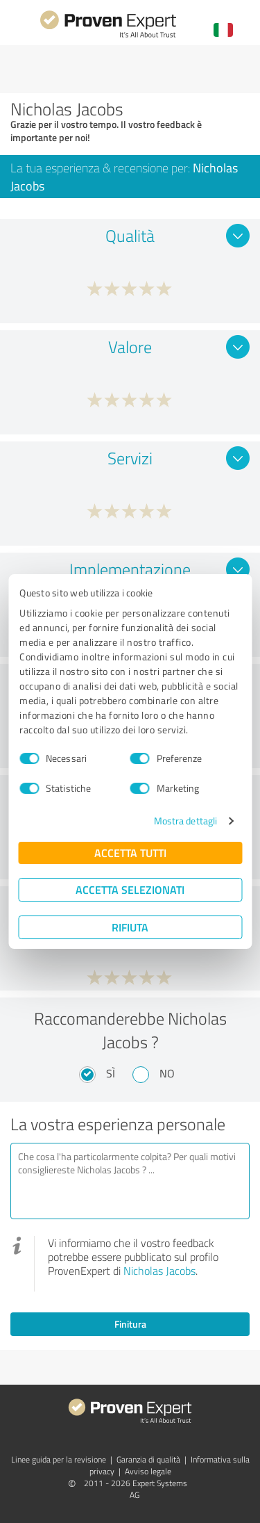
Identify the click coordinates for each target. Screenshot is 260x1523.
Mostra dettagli (186, 820)
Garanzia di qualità (148, 1459)
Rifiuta (130, 927)
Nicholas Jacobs (159, 1270)
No (167, 1073)
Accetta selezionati (130, 889)
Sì (110, 1073)
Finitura (130, 1323)
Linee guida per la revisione (58, 1459)
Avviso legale (148, 1471)
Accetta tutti (130, 853)
